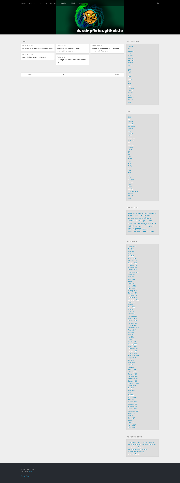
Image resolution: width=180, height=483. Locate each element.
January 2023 (132, 263)
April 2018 (131, 395)
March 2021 (132, 314)
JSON (130, 117)
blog (129, 53)
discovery (131, 58)
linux (129, 83)
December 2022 (133, 265)
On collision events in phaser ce (34, 57)
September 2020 (133, 328)
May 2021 (131, 309)
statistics (131, 97)
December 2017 (133, 404)
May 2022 (131, 281)
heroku (130, 74)
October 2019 (132, 353)
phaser (130, 93)
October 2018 (132, 381)
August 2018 (132, 385)
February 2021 (132, 316)
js (128, 81)
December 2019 (133, 348)
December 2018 (133, 376)
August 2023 (132, 247)
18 (87, 74)
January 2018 (132, 402)
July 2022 (131, 277)
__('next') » (117, 74)
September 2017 (133, 411)
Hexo (30, 472)
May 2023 (131, 253)
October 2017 (132, 409)
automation (131, 126)
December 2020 (133, 321)
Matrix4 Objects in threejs (136, 451)
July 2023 (131, 249)
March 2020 (132, 341)
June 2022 (131, 279)
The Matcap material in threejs (137, 449)
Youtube (63, 3)
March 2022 (132, 286)
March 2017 (132, 425)
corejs (130, 135)
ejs (129, 142)
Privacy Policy (25, 476)
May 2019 (131, 365)
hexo (129, 76)
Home (23, 3)
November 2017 (133, 406)
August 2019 (132, 358)
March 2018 (132, 397)
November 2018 (133, 379)
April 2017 (131, 423)
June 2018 (131, 390)
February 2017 (132, 427)
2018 (24, 41)
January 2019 (132, 374)
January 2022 (132, 291)
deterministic (132, 138)
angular (130, 46)
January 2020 (132, 346)
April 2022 (131, 284)
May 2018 (131, 392)
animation (131, 124)
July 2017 (131, 416)
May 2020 (131, 337)
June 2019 (131, 362)
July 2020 (131, 332)
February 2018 (132, 399)
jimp (129, 163)
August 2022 (132, 274)
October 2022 (132, 270)
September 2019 (133, 355)
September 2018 (133, 383)
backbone (131, 51)
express (130, 63)
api (129, 49)
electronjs (131, 60)
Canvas (53, 3)
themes (130, 193)
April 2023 (131, 256)
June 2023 (131, 251)
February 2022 (132, 288)
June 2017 (131, 418)
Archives (33, 3)
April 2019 (131, 367)
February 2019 (132, 372)
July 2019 (131, 360)
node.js (130, 90)
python (130, 95)
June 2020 (131, 335)
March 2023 (132, 258)
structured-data (133, 191)
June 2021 (131, 307)
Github (72, 3)
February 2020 (132, 344)
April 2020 (131, 339)
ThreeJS (43, 3)
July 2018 (131, 388)
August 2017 (132, 413)
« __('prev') (27, 74)
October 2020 (132, 325)
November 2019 (133, 351)
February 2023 (132, 260)
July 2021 (131, 304)
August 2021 (132, 302)
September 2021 (133, 300)
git (128, 67)
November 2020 (133, 323)
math (129, 177)
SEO (129, 119)
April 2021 (131, 311)
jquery (130, 79)
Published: (28, 45)
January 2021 (132, 318)
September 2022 (133, 272)
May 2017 (131, 420)
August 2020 (132, 330)
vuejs (129, 102)
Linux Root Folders (134, 454)
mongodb (131, 88)
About (81, 3)
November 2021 (133, 295)
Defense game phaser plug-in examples (37, 48)
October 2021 (132, 297)
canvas (130, 56)
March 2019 (132, 369)
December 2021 (133, 293)
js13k (129, 170)
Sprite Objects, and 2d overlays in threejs (141, 442)
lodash (130, 86)
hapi (129, 72)
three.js (130, 100)
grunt (129, 70)
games (130, 65)
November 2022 (133, 267)
